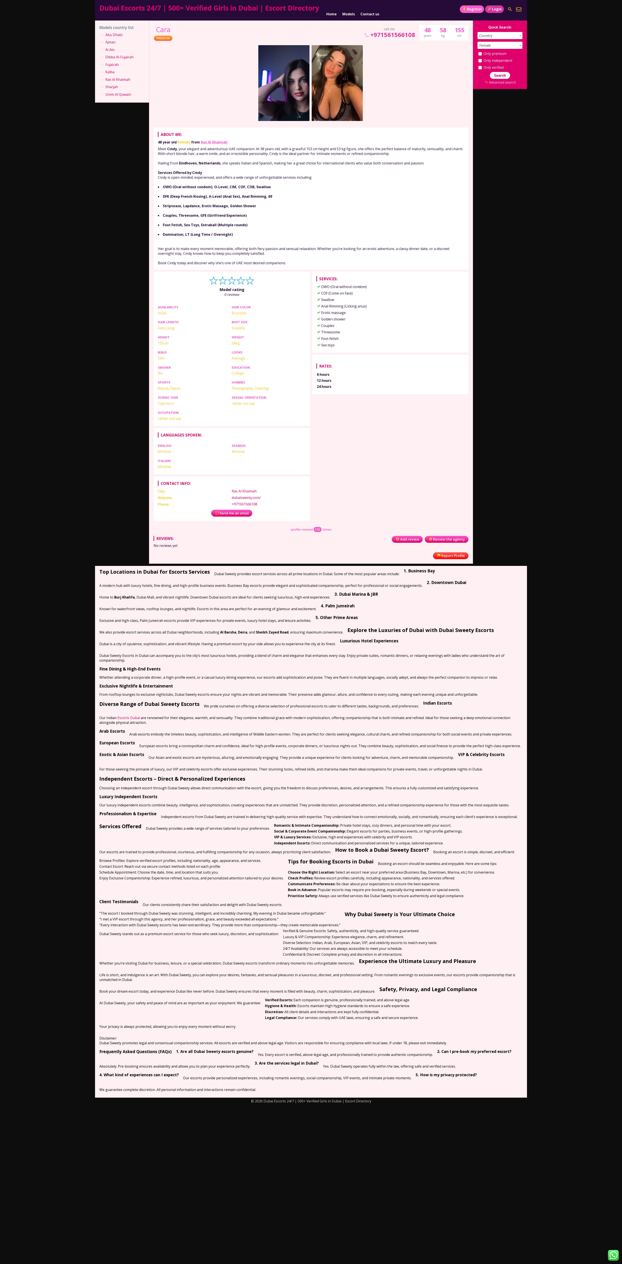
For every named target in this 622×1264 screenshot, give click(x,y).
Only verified (491, 65)
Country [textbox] (485, 33)
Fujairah (112, 62)
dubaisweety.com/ (246, 495)
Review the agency (446, 537)
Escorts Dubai (128, 715)
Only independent (495, 58)
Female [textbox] (485, 43)
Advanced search (500, 80)
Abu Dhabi (113, 32)
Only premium (492, 51)
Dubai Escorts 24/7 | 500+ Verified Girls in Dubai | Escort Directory (209, 8)
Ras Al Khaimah (214, 140)
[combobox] (500, 33)
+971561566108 (389, 33)
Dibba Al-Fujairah (119, 55)
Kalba (109, 70)
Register (472, 9)
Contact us (369, 9)
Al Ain (109, 47)
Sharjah (111, 85)
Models (348, 9)
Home (331, 9)
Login (494, 9)
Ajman (110, 40)
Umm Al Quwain (118, 92)
